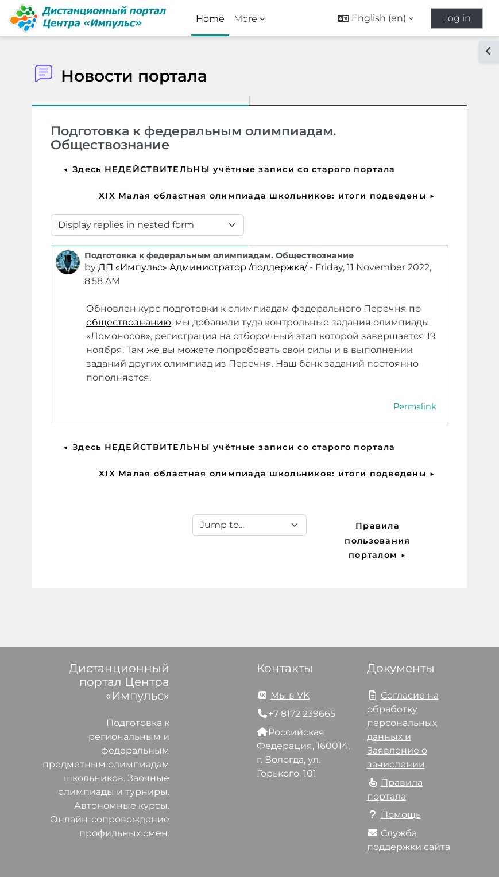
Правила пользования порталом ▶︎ (379, 540)
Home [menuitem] (210, 18)
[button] (375, 18)
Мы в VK (290, 695)
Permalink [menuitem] (414, 406)
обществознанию (128, 322)
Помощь (401, 814)
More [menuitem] (245, 18)
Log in (457, 18)
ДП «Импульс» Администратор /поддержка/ (202, 267)
